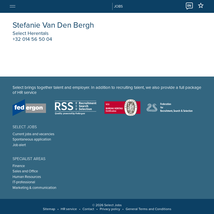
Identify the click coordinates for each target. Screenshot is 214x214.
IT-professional (24, 182)
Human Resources (27, 177)
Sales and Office (25, 171)
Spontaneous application (32, 139)
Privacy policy (110, 209)
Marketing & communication (34, 188)
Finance (19, 166)
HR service (69, 209)
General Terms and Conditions (148, 209)
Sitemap (49, 209)
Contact (88, 209)
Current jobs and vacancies (33, 134)
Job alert (19, 145)
